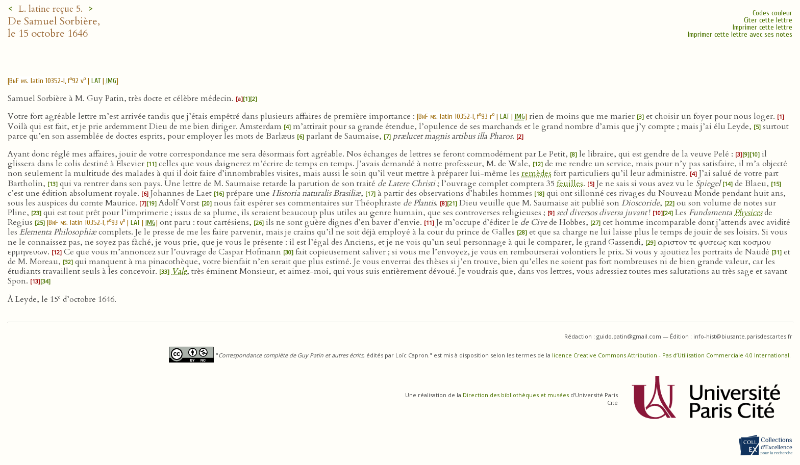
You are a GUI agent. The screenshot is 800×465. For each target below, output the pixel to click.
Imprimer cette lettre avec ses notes (740, 34)
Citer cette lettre (768, 20)
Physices (748, 212)
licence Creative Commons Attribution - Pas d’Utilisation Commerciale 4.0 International (670, 355)
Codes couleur (772, 13)
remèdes (536, 173)
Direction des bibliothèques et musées (516, 395)
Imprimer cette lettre (762, 27)
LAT (96, 80)
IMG (111, 80)
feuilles (570, 183)
